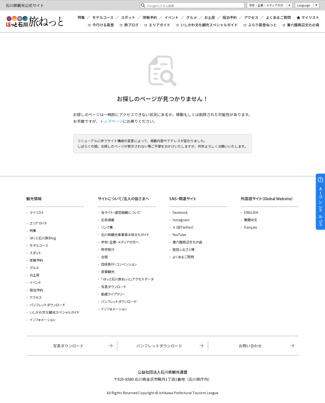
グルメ (191, 17)
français (250, 227)
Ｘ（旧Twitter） (183, 227)
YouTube (179, 234)
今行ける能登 (103, 24)
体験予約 (150, 17)
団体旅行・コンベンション (119, 264)
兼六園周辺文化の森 (303, 24)
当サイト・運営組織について (121, 212)
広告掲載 (107, 219)
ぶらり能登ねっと (262, 24)
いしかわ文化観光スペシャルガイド (209, 24)
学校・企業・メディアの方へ (120, 242)
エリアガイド (159, 24)
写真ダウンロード (113, 286)
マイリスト (310, 18)
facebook (180, 212)
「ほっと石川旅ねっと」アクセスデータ (127, 279)
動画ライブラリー (113, 294)
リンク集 (107, 227)
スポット (128, 17)
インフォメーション (42, 319)
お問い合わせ (250, 346)
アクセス (251, 17)
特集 (81, 17)
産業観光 (107, 271)
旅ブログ (131, 24)
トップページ (111, 121)
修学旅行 (107, 249)
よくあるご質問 (278, 17)
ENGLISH (251, 212)
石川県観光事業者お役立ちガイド (125, 234)
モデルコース (103, 17)
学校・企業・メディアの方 (266, 5)
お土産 (209, 17)
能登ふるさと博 (184, 249)
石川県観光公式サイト (34, 21)
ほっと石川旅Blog (43, 238)
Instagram (181, 219)
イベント (171, 17)
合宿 (104, 256)
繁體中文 (250, 219)
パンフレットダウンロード (47, 304)
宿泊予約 (229, 17)
